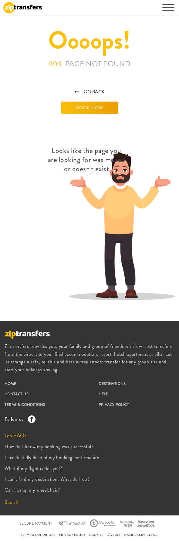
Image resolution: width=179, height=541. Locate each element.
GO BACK (89, 91)
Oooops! (89, 40)
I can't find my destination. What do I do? (47, 479)
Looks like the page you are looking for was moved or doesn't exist (86, 159)
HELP (103, 394)
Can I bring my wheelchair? (32, 490)
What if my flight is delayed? (33, 468)
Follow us (18, 419)
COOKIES (96, 534)
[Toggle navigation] (168, 10)
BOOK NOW (89, 108)
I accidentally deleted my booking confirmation (52, 457)
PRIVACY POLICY (114, 404)
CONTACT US (16, 394)
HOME (10, 384)
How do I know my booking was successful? (49, 446)
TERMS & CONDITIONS (25, 404)
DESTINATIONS (112, 384)
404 (89, 64)
